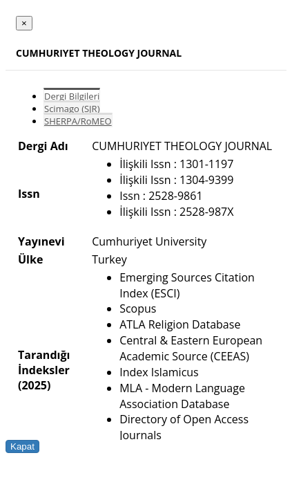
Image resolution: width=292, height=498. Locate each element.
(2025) (34, 385)
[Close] (24, 23)
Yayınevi (41, 241)
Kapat (22, 446)
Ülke (30, 259)
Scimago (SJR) (71, 108)
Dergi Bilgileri (71, 96)
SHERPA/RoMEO (78, 121)
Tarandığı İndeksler (44, 362)
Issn (29, 193)
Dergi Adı (43, 146)
